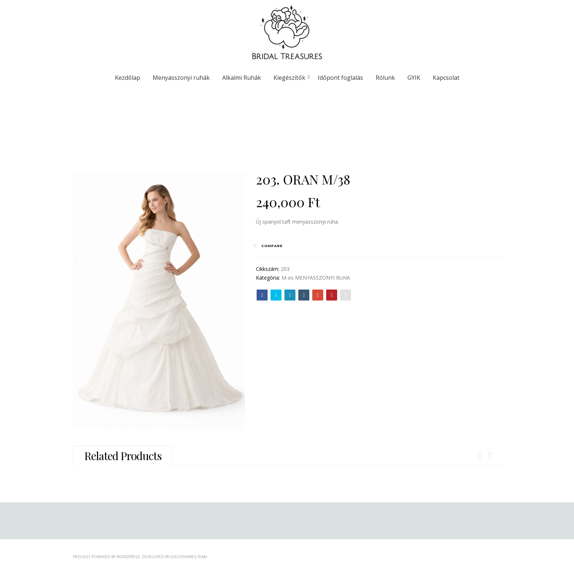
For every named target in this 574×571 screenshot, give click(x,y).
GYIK (413, 78)
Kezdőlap (127, 78)
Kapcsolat (446, 78)
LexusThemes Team (188, 556)
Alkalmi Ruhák (241, 78)
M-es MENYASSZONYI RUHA (316, 277)
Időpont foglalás (340, 78)
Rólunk (385, 78)
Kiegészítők (290, 78)
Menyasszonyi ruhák (181, 78)
